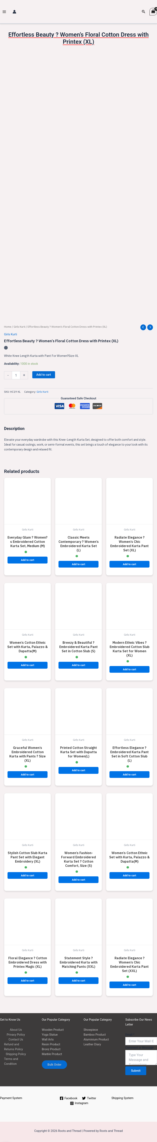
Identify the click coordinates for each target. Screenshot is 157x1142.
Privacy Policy (16, 1034)
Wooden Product (53, 1030)
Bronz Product (51, 1049)
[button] (143, 11)
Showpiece (91, 1030)
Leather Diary (92, 1044)
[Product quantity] (16, 375)
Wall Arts (48, 1039)
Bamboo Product (95, 1034)
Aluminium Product (96, 1039)
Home (7, 326)
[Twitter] (89, 1098)
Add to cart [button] (27, 559)
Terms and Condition (11, 1061)
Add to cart (43, 374)
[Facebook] (68, 1098)
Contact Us (16, 1039)
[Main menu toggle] (4, 11)
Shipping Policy (16, 1054)
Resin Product (51, 1044)
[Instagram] (79, 1103)
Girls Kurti (19, 326)
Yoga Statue (50, 1034)
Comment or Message (139, 1047)
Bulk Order (55, 1064)
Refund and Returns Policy (13, 1047)
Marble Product (52, 1054)
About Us (16, 1030)
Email (129, 1034)
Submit (135, 1070)
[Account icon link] (14, 12)
